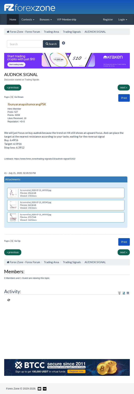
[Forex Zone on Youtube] (39, 388)
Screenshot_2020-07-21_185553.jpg (35, 214)
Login (122, 19)
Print (124, 97)
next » (123, 87)
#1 (5, 173)
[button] (124, 98)
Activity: (12, 291)
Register (108, 19)
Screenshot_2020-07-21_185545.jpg (35, 202)
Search (51, 43)
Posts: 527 (13, 112)
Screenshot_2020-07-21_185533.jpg (35, 190)
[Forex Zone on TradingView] (44, 388)
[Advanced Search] (63, 43)
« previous (13, 87)
